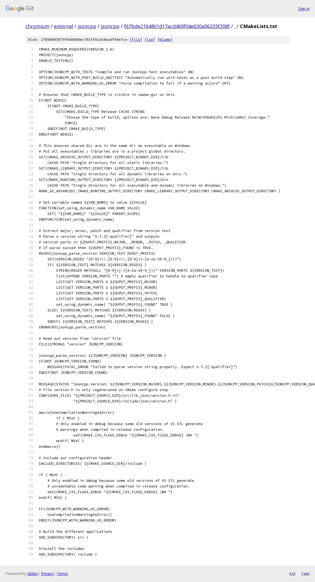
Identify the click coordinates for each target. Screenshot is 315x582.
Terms (62, 573)
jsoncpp (87, 26)
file (136, 39)
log (150, 39)
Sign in (304, 8)
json (305, 573)
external (63, 26)
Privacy (47, 573)
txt (292, 573)
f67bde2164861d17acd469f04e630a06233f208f (177, 26)
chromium (37, 26)
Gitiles (32, 573)
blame (165, 39)
